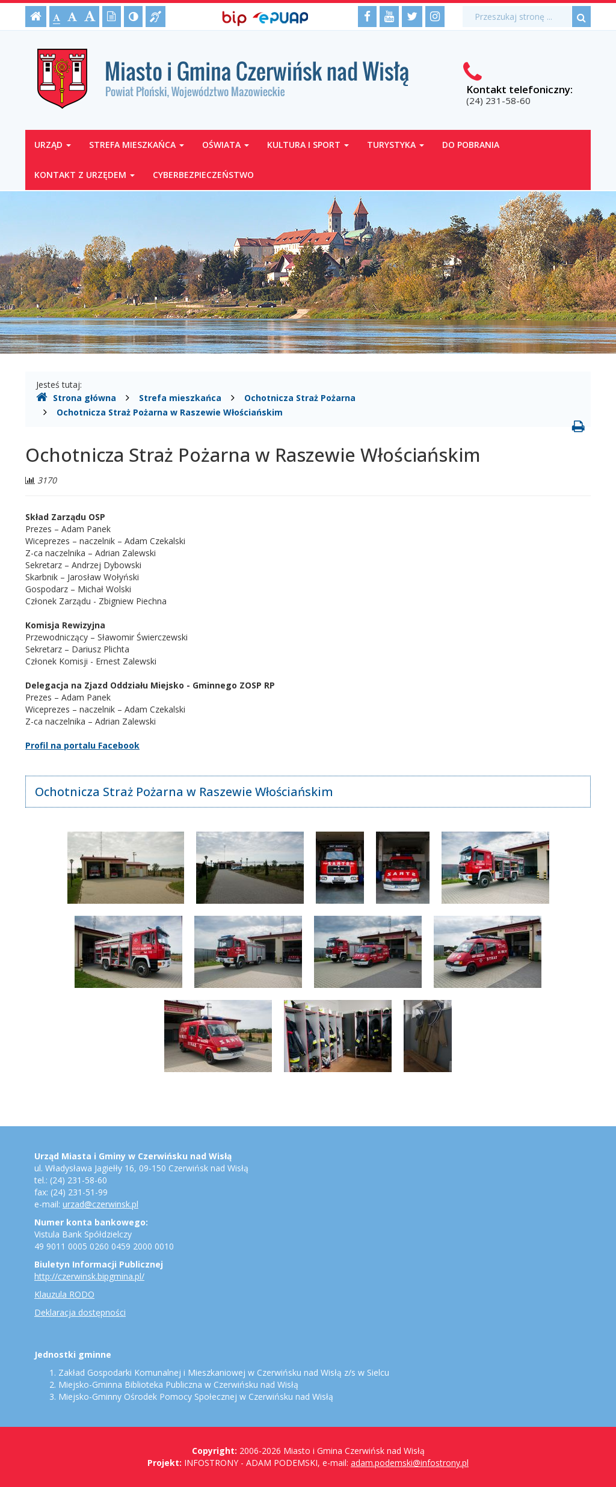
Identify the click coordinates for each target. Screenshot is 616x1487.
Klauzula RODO (64, 1294)
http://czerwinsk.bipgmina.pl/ (89, 1276)
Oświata (225, 144)
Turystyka (395, 144)
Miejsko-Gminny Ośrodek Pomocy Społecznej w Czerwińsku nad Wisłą (195, 1396)
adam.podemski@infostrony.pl (410, 1462)
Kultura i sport (308, 144)
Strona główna (76, 397)
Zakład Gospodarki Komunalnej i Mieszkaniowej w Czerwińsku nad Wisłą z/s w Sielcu (223, 1372)
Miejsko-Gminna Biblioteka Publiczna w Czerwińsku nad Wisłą (178, 1384)
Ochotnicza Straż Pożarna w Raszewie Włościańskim (170, 412)
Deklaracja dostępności (80, 1312)
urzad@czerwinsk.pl (100, 1204)
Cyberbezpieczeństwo (203, 174)
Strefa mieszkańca (136, 144)
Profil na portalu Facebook (82, 745)
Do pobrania (470, 144)
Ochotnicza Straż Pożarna (300, 397)
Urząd (52, 144)
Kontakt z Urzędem (84, 174)
